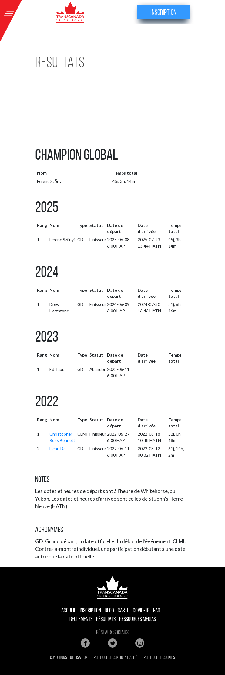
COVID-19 (141, 611)
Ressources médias (137, 619)
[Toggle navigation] (9, 12)
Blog (109, 611)
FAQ (156, 611)
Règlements (80, 619)
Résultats (106, 619)
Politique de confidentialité (116, 657)
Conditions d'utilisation (69, 657)
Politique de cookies (159, 657)
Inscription (163, 12)
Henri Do (57, 448)
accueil (68, 611)
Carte (123, 611)
